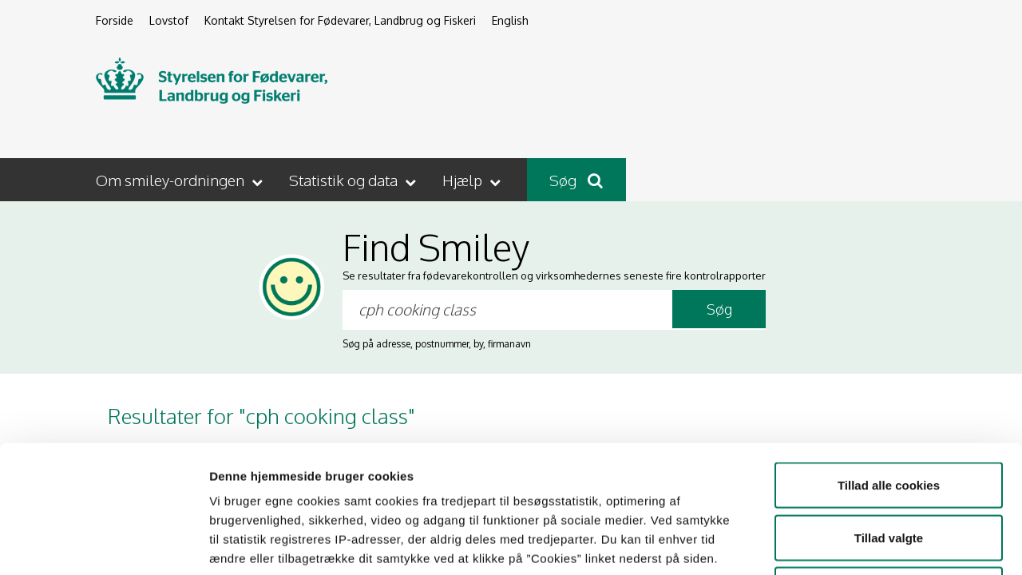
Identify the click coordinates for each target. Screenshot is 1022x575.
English (510, 20)
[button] (181, 179)
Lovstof (168, 20)
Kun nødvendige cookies (889, 470)
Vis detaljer (830, 543)
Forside (114, 20)
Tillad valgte (888, 418)
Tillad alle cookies (889, 365)
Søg (576, 179)
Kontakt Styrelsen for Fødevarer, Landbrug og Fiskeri (340, 20)
